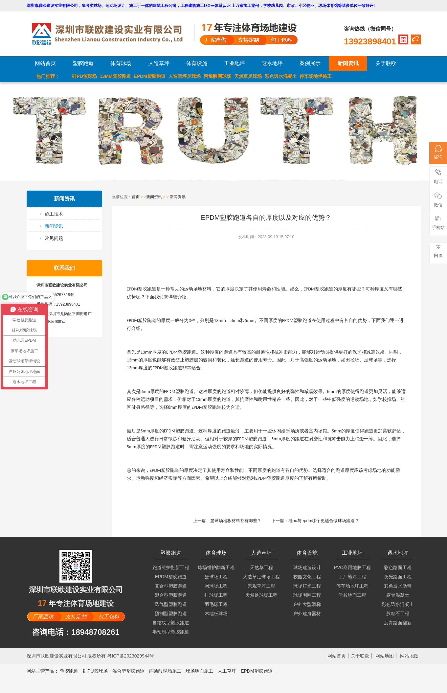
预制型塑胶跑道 (171, 613)
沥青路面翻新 (398, 622)
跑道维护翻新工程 (170, 567)
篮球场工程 (216, 576)
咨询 (438, 152)
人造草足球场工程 (261, 576)
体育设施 (196, 63)
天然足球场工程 (261, 595)
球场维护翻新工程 (216, 567)
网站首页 (45, 63)
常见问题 (54, 238)
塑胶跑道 (83, 63)
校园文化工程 (307, 576)
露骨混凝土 (397, 595)
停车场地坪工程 (352, 586)
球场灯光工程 (307, 586)
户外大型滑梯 (307, 604)
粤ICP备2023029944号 (130, 655)
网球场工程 (216, 586)
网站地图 (384, 655)
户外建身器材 (307, 613)
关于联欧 (385, 63)
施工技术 (54, 214)
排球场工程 (216, 595)
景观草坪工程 (261, 586)
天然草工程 (261, 567)
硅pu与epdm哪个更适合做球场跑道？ (323, 520)
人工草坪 (227, 671)
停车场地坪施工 (316, 76)
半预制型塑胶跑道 (170, 632)
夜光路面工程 (398, 576)
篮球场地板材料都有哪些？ (235, 520)
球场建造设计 (307, 567)
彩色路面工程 (398, 567)
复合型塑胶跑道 (171, 586)
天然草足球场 (248, 76)
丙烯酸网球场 (217, 76)
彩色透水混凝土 (281, 76)
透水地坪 (272, 63)
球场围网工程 (307, 595)
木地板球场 (216, 613)
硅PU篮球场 (84, 76)
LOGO (113, 34)
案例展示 (310, 63)
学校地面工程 (352, 595)
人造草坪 (158, 63)
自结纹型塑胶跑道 (170, 622)
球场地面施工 (199, 671)
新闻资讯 (348, 63)
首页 (136, 197)
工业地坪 (234, 63)
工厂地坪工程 (352, 576)
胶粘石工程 (397, 613)
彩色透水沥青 (398, 586)
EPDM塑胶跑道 (150, 76)
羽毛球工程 (216, 604)
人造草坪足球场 (184, 76)
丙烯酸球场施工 (165, 671)
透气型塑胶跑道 (171, 604)
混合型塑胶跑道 (171, 595)
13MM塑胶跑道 (115, 76)
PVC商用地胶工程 (352, 567)
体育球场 (120, 63)
